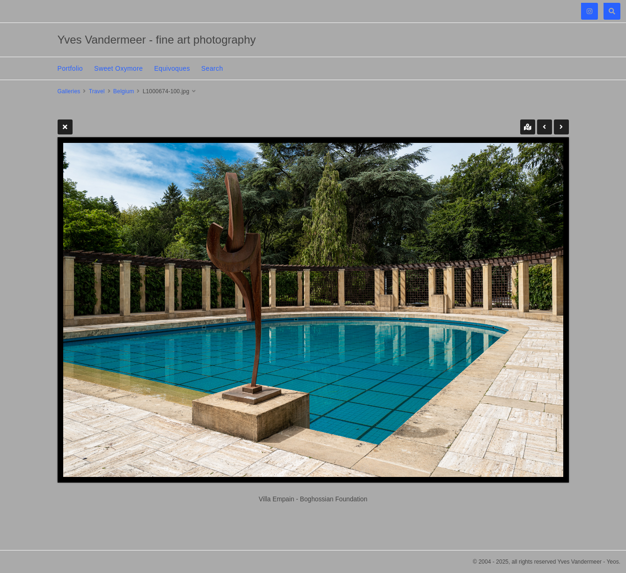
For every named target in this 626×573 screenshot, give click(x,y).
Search (212, 68)
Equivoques (172, 68)
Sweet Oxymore (118, 68)
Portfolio (70, 68)
